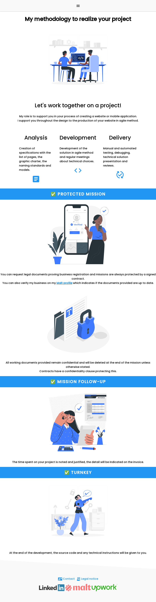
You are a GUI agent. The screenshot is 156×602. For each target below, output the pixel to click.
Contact (66, 579)
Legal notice (87, 579)
